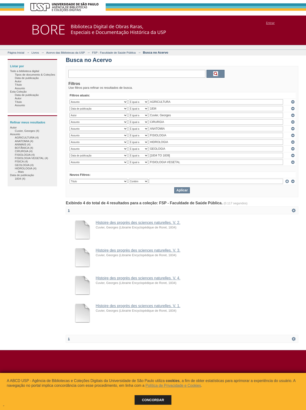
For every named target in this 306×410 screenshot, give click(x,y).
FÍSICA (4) (21, 161)
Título (18, 84)
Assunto (20, 88)
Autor (18, 81)
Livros (35, 52)
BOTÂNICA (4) (24, 147)
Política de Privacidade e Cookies (173, 385)
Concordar (153, 400)
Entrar (270, 23)
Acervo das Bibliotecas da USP (65, 52)
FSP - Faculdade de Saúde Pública (114, 52)
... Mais (19, 171)
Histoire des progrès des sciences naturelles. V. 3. (138, 250)
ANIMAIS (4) (23, 144)
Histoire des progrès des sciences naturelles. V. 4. (138, 278)
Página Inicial (16, 52)
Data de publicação (27, 77)
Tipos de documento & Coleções (35, 74)
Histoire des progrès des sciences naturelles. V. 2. (138, 223)
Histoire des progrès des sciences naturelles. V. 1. (138, 306)
